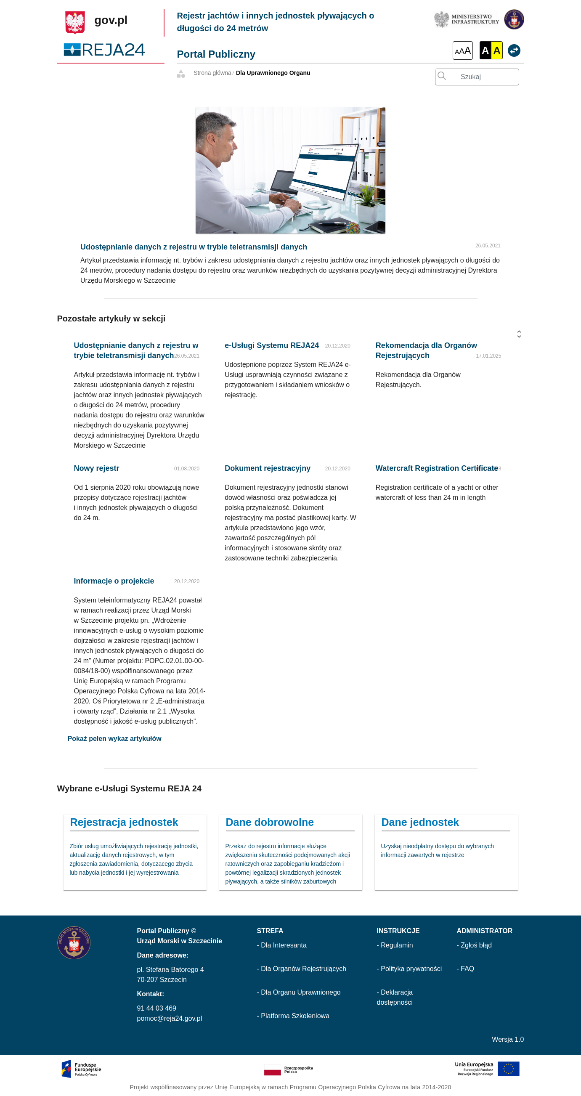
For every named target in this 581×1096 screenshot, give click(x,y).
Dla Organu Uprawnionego (300, 992)
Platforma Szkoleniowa (295, 1015)
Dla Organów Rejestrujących (303, 968)
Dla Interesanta (284, 945)
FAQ (467, 968)
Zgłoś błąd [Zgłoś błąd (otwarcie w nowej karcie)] (476, 945)
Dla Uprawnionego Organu (273, 72)
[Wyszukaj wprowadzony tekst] (439, 74)
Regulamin (397, 945)
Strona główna (212, 72)
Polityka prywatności (411, 968)
